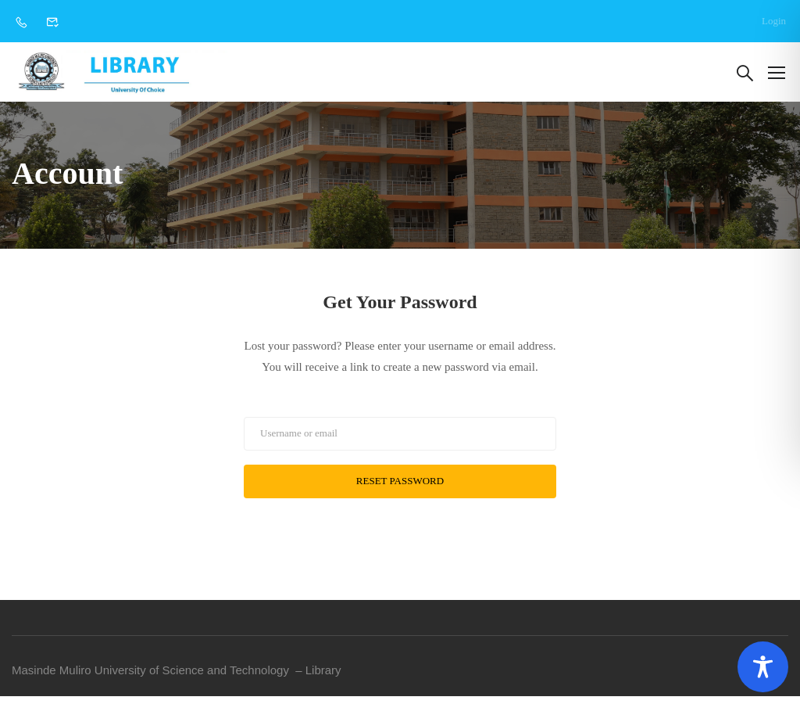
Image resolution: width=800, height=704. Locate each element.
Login (774, 21)
